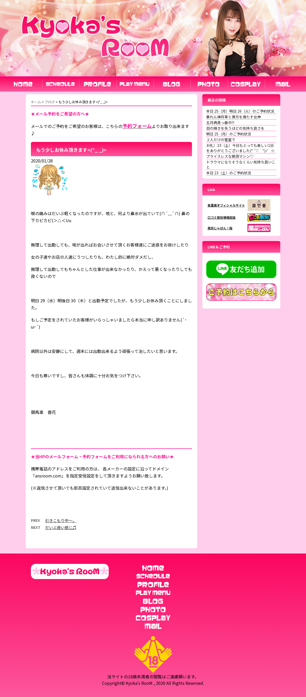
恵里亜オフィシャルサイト (226, 205)
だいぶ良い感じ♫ (60, 527)
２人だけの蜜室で (220, 139)
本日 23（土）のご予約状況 (228, 172)
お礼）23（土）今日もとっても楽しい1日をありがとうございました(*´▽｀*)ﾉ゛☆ (240, 148)
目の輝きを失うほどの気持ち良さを (235, 128)
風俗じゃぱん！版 (220, 228)
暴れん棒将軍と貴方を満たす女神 (233, 116)
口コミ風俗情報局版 (222, 217)
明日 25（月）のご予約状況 (228, 133)
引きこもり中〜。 (60, 520)
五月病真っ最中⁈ (220, 122)
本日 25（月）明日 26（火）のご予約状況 (240, 111)
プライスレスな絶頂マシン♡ (230, 156)
